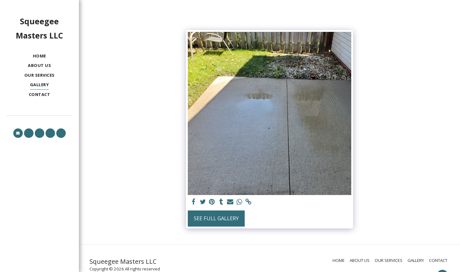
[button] (18, 133)
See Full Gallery (216, 218)
